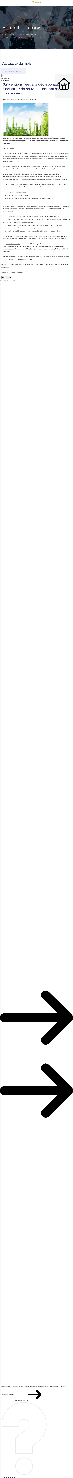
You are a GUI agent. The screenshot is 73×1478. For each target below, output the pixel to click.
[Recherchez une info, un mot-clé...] (13, 71)
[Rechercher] (2, 75)
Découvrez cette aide (22, 1394)
